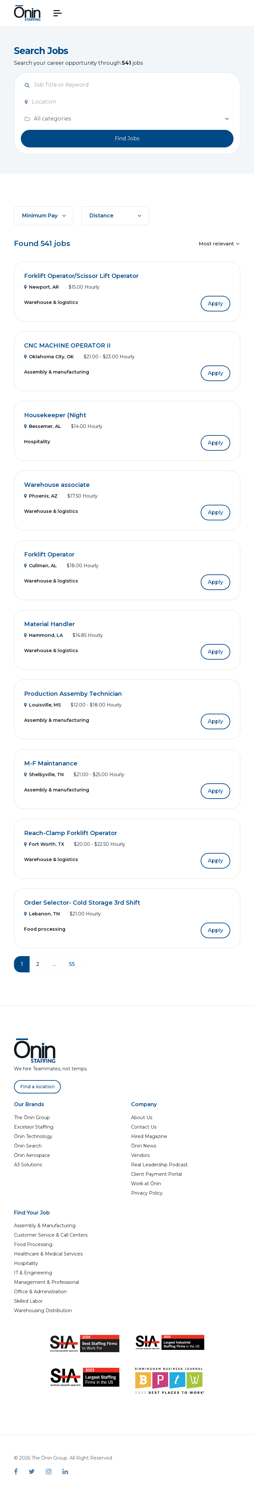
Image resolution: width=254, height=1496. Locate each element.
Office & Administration (40, 1292)
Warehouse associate (57, 484)
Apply (215, 303)
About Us (141, 1117)
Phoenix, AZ (41, 496)
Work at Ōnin (146, 1184)
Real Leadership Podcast (159, 1165)
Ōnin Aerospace (32, 1155)
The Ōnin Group (32, 1117)
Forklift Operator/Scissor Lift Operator (81, 276)
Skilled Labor (28, 1301)
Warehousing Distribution (43, 1310)
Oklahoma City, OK (49, 357)
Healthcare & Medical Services (48, 1254)
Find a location (37, 1087)
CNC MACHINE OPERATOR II (67, 345)
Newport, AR (41, 287)
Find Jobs (127, 138)
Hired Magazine (149, 1136)
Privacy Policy (147, 1193)
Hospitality (26, 1263)
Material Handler (49, 624)
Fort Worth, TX (44, 844)
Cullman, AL (40, 566)
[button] (57, 13)
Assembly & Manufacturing (44, 1225)
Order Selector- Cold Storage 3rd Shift (82, 902)
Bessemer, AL (42, 426)
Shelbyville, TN (44, 774)
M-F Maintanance (50, 763)
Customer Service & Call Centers (50, 1235)
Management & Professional (46, 1282)
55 (72, 964)
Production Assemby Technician (73, 693)
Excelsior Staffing (33, 1127)
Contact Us (143, 1127)
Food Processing (33, 1244)
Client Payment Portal (156, 1174)
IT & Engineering (33, 1273)
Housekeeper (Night (55, 415)
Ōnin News (143, 1146)
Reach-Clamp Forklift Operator (70, 833)
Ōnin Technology (33, 1136)
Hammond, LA (43, 635)
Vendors (140, 1155)
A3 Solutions (28, 1165)
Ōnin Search (28, 1146)
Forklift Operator (49, 554)
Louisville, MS (42, 705)
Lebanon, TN (42, 914)
